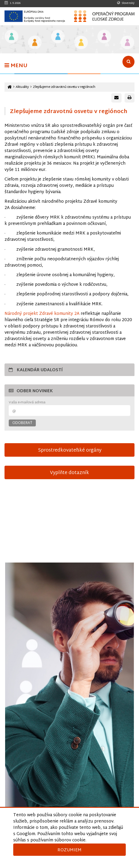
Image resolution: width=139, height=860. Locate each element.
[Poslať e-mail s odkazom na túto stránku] (116, 98)
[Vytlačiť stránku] (129, 98)
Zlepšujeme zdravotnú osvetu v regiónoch (64, 87)
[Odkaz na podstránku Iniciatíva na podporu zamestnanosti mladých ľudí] (35, 43)
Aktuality (22, 87)
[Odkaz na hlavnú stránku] (10, 87)
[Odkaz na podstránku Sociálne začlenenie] (81, 43)
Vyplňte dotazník (69, 473)
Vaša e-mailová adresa (27, 403)
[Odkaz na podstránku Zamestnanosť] (58, 37)
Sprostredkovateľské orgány (69, 450)
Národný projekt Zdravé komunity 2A (42, 314)
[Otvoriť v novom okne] (69, 697)
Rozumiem (69, 850)
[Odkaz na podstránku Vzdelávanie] (11, 37)
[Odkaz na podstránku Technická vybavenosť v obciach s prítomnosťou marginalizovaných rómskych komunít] (127, 43)
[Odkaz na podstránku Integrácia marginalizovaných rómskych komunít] (104, 37)
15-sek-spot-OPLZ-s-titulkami (69, 524)
